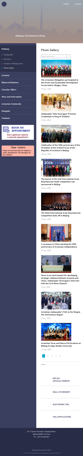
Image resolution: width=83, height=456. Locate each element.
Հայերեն (77, 4)
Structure (7, 59)
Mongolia (6, 111)
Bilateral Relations (10, 82)
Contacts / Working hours (13, 63)
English (66, 4)
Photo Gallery (9, 68)
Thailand (6, 118)
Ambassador (8, 54)
